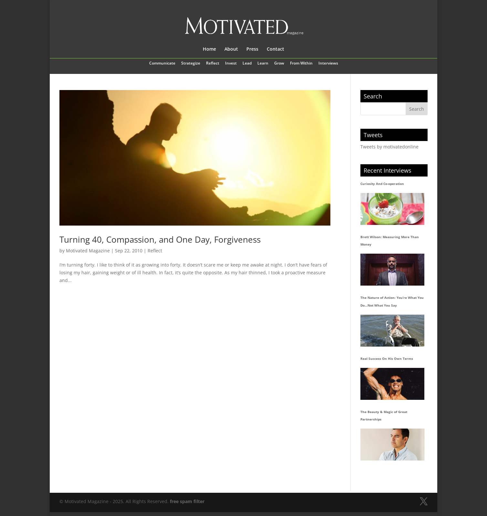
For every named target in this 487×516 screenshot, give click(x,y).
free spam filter (187, 501)
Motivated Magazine (88, 251)
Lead (247, 63)
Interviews (328, 63)
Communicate (162, 63)
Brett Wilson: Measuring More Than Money (389, 241)
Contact (275, 49)
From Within (301, 63)
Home (209, 49)
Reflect (212, 63)
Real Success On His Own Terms (386, 358)
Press (252, 49)
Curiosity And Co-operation (382, 183)
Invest (231, 63)
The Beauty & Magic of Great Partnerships (383, 416)
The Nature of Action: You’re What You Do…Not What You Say (392, 301)
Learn (262, 63)
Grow (279, 63)
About (231, 49)
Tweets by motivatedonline (389, 147)
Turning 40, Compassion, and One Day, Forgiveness (160, 239)
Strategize (190, 63)
